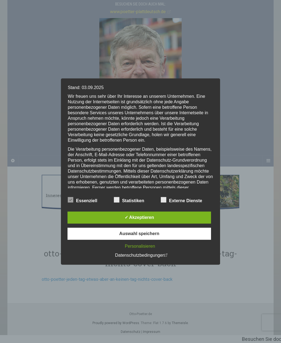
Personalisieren (140, 246)
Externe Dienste (181, 200)
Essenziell (82, 200)
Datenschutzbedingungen (140, 255)
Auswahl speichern (139, 233)
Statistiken (129, 200)
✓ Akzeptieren (139, 217)
